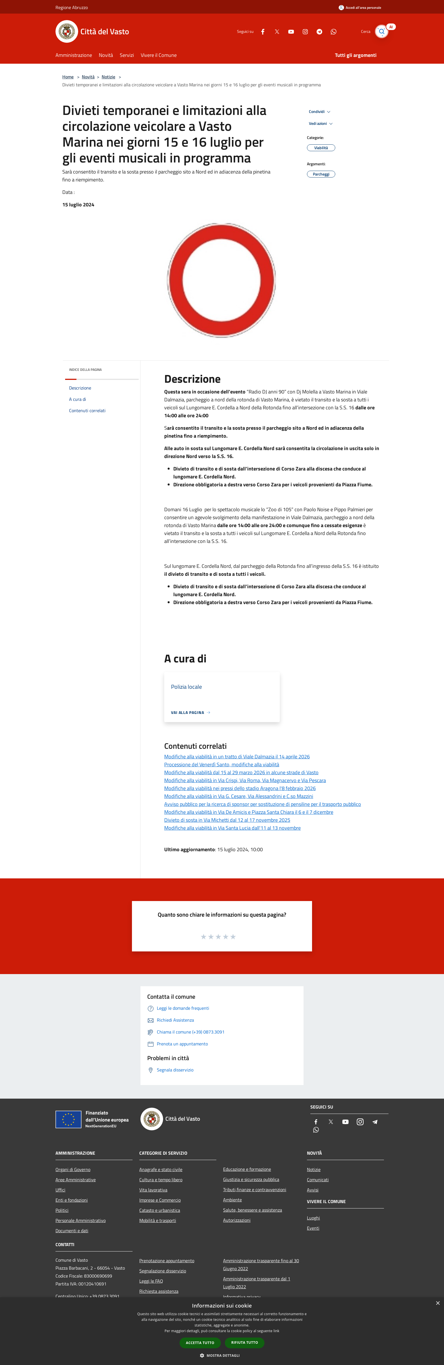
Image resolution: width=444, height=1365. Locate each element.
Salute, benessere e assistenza (252, 1209)
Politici (62, 1210)
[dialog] (222, 1331)
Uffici (60, 1189)
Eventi (313, 1228)
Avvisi (313, 1189)
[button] (222, 1355)
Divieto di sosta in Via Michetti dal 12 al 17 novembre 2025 (227, 820)
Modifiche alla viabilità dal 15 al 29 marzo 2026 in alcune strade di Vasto (241, 772)
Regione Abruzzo (72, 7)
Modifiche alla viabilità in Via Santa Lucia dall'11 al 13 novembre (232, 828)
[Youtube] (288, 31)
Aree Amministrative (76, 1179)
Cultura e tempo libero (160, 1179)
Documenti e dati (72, 1230)
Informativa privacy (242, 1296)
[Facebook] (260, 31)
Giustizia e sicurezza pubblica (251, 1179)
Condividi (320, 111)
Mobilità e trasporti (157, 1220)
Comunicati (318, 1179)
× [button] (438, 1303)
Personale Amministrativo (81, 1220)
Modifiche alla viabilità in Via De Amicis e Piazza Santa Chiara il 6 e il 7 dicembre (248, 812)
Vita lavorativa (153, 1189)
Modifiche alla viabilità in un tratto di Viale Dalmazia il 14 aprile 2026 (237, 756)
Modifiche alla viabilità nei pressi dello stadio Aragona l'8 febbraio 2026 (240, 788)
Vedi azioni (321, 123)
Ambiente (232, 1199)
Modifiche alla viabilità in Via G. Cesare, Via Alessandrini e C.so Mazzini (238, 796)
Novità (88, 76)
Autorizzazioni (237, 1220)
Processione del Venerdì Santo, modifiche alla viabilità (221, 764)
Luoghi (313, 1217)
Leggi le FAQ (151, 1281)
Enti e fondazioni (72, 1200)
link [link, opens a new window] (276, 1330)
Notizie (108, 76)
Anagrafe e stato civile (160, 1169)
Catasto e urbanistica (159, 1210)
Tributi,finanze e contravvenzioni (254, 1189)
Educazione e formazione (247, 1169)
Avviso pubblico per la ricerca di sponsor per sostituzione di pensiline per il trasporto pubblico (262, 804)
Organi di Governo (73, 1169)
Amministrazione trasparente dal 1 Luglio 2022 (256, 1282)
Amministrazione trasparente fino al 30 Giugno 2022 (261, 1264)
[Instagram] (303, 31)
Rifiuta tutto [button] (244, 1342)
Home (68, 76)
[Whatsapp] (331, 31)
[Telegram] (317, 31)
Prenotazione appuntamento (166, 1260)
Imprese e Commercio (160, 1200)
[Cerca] (381, 31)
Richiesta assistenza (158, 1291)
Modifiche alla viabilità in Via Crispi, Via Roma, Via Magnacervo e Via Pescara (245, 780)
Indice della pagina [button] (85, 369)
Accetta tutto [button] (200, 1342)
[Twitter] (274, 31)
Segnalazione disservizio (162, 1270)
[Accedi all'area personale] (359, 7)
